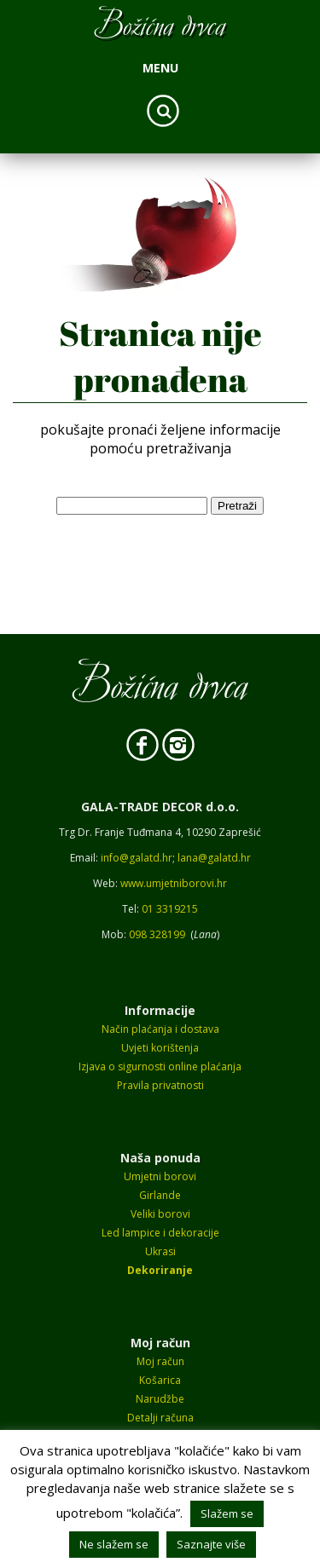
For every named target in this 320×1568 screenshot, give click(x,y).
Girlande (160, 1195)
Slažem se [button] (227, 1513)
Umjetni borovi (160, 1176)
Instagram (178, 745)
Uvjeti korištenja (160, 1048)
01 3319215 (170, 909)
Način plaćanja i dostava (160, 1029)
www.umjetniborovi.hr (173, 883)
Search (163, 111)
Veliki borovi (160, 1214)
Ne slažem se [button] (113, 1544)
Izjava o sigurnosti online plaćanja (160, 1066)
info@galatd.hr (136, 857)
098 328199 (157, 934)
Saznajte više (211, 1544)
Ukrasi (160, 1251)
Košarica (160, 1380)
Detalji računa (160, 1417)
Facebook (142, 745)
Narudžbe (160, 1399)
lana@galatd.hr (214, 857)
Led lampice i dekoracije (160, 1232)
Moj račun (160, 1361)
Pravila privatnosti (160, 1085)
